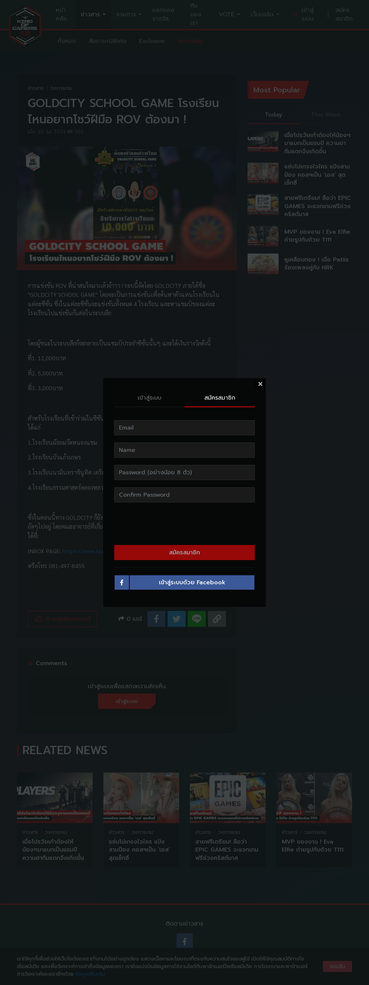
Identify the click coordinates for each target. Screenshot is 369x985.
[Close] (260, 383)
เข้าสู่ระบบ (149, 397)
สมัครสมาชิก (219, 397)
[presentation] (184, 524)
